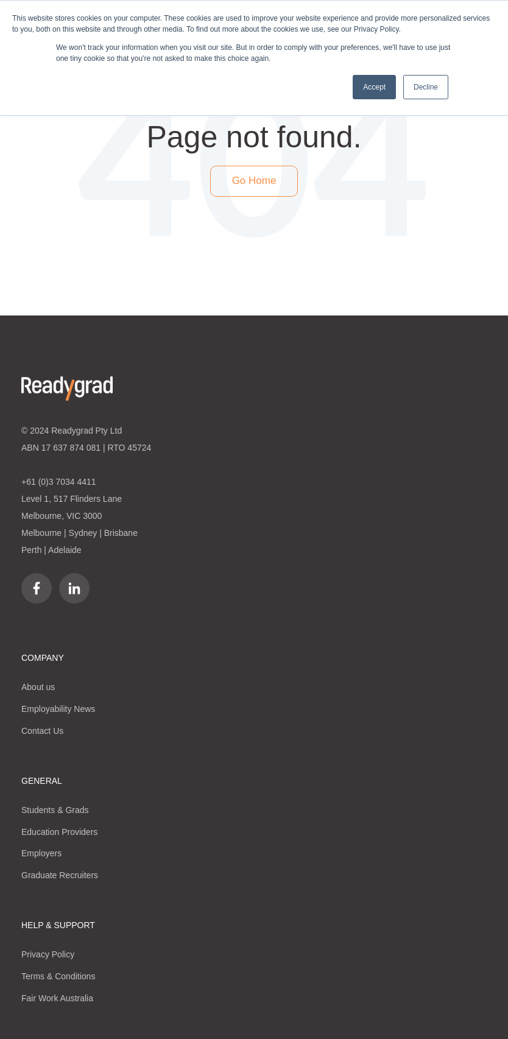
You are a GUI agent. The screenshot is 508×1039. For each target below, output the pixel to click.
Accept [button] (374, 87)
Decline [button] (426, 87)
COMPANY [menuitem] (42, 658)
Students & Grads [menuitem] (55, 810)
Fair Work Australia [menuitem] (57, 998)
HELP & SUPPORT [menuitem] (58, 925)
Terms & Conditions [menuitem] (58, 976)
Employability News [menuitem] (58, 709)
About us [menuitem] (38, 687)
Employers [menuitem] (41, 853)
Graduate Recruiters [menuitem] (59, 875)
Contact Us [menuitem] (42, 731)
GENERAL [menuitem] (41, 781)
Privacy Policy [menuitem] (47, 954)
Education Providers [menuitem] (59, 832)
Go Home (254, 180)
